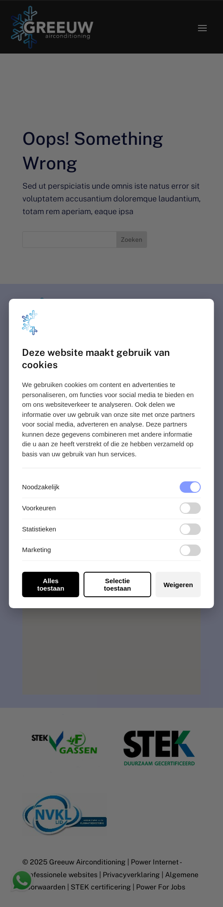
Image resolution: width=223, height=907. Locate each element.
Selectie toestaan (117, 584)
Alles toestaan (51, 584)
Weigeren (178, 584)
